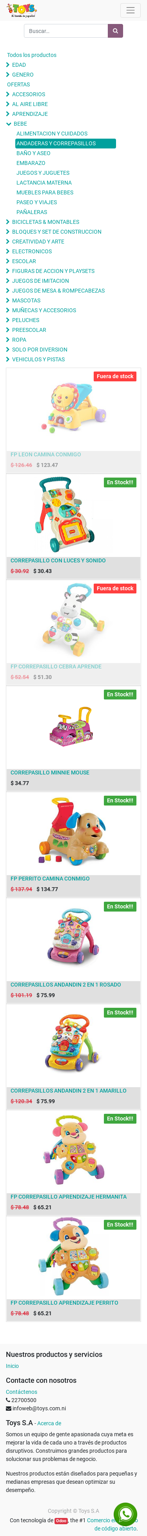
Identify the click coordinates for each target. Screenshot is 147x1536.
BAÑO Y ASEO (33, 153)
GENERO (23, 74)
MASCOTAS (26, 300)
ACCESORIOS (28, 94)
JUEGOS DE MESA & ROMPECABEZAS (58, 290)
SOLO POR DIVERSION (39, 349)
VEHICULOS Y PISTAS (38, 359)
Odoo (61, 1520)
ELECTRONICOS (32, 251)
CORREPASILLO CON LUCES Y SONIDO (58, 560)
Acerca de (49, 1423)
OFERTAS (18, 84)
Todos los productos (31, 55)
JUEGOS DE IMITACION (40, 281)
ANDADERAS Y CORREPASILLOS (56, 143)
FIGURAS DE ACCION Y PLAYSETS (53, 271)
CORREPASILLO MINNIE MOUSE (50, 772)
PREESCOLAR (29, 330)
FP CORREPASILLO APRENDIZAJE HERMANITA (69, 1197)
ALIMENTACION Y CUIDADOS (51, 133)
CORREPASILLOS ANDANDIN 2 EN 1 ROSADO (66, 984)
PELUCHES (25, 320)
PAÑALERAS (31, 212)
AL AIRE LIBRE (30, 104)
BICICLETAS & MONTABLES (45, 222)
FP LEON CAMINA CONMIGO (46, 454)
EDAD (19, 65)
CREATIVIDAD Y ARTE (38, 241)
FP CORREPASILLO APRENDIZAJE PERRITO (64, 1303)
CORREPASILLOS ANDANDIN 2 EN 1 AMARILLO (69, 1090)
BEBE (20, 124)
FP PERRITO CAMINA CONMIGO (50, 878)
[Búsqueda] (115, 31)
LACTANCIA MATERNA (44, 182)
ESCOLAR (24, 261)
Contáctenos (21, 1392)
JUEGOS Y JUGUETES (42, 173)
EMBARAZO (30, 163)
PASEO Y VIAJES (36, 202)
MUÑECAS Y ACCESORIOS (44, 310)
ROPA (19, 340)
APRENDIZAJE (30, 114)
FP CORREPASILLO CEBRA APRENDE (56, 666)
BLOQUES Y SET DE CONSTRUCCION (57, 232)
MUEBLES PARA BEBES (44, 192)
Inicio (12, 1366)
